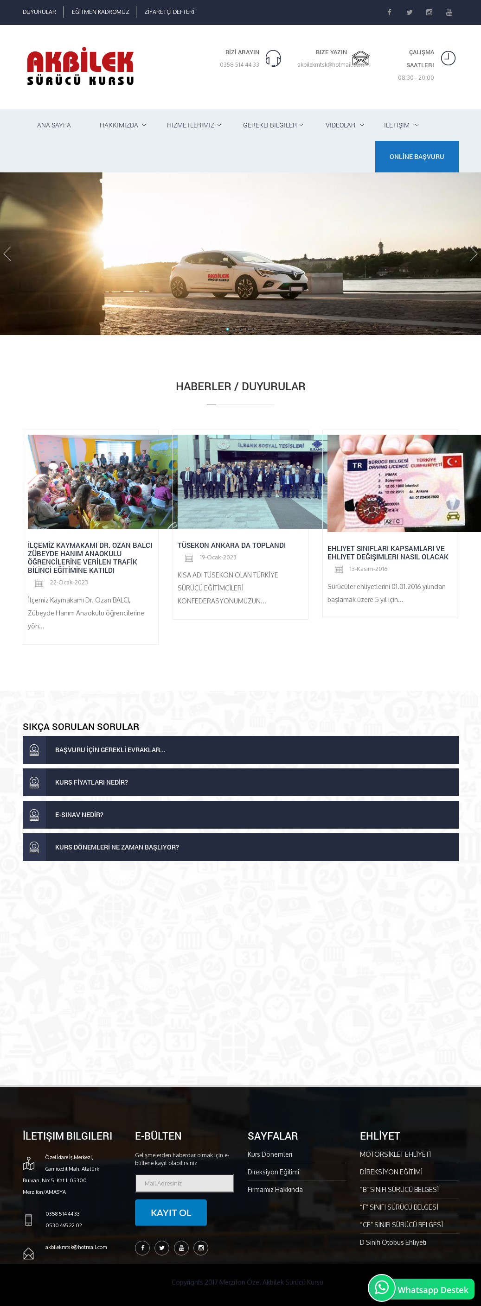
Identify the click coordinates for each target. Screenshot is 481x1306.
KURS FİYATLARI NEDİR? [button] (75, 782)
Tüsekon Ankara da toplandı (232, 545)
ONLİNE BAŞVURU (417, 156)
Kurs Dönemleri (270, 1154)
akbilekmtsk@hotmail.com (330, 64)
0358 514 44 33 (239, 64)
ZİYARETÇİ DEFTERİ (169, 12)
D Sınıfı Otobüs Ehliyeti (393, 1242)
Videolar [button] (340, 124)
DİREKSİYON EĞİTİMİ (391, 1172)
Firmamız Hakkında (275, 1189)
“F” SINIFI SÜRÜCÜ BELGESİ (399, 1207)
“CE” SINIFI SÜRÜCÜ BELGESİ (401, 1225)
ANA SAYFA (54, 124)
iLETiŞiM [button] (397, 124)
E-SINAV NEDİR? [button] (63, 815)
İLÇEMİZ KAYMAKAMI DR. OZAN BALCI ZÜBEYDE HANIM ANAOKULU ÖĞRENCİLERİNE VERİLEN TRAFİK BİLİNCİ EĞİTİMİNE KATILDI (90, 557)
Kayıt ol (171, 1212)
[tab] (241, 750)
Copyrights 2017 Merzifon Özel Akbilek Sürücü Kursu (247, 1282)
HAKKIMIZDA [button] (119, 124)
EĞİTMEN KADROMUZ (100, 12)
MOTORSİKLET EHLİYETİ (395, 1154)
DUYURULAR (39, 12)
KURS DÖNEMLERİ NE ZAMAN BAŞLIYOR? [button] (101, 847)
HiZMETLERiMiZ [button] (190, 124)
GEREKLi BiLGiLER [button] (270, 124)
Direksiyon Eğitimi (273, 1172)
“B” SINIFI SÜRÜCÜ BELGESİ (399, 1189)
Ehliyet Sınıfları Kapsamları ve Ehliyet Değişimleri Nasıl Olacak (388, 552)
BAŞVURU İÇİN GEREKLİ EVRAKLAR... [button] (94, 750)
